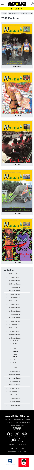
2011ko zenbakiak (14, 324)
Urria (14, 362)
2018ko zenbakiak (14, 301)
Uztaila (15, 357)
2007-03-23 (17, 116)
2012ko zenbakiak (14, 321)
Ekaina (15, 354)
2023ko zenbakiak (14, 284)
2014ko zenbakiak (14, 314)
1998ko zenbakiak (14, 398)
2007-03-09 (17, 214)
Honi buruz (11, 445)
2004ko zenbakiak (14, 378)
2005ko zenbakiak (14, 375)
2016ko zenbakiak (14, 308)
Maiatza (15, 351)
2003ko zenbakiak (14, 381)
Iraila (14, 359)
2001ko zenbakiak (14, 388)
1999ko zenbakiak (14, 395)
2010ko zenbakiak (14, 328)
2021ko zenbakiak (14, 291)
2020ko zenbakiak (14, 294)
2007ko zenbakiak (14, 338)
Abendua (15, 368)
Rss (24, 451)
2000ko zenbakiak (14, 391)
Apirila (15, 348)
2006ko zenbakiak (14, 371)
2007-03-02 (17, 262)
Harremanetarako (14, 451)
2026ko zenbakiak (14, 274)
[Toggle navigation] (2, 3)
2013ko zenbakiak (14, 318)
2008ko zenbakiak (14, 335)
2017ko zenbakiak (14, 304)
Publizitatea (13, 448)
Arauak (22, 448)
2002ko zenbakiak (14, 385)
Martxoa (15, 346)
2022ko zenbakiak (14, 287)
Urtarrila (15, 340)
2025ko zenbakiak (14, 277)
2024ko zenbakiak (14, 281)
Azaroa (15, 365)
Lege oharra (22, 445)
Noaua (4, 13)
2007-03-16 (17, 165)
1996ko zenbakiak (14, 405)
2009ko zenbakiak (14, 331)
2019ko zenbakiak (14, 297)
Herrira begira (14, 13)
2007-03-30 (17, 67)
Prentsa (17, 8)
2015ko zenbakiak (14, 311)
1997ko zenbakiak (14, 402)
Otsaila (15, 343)
